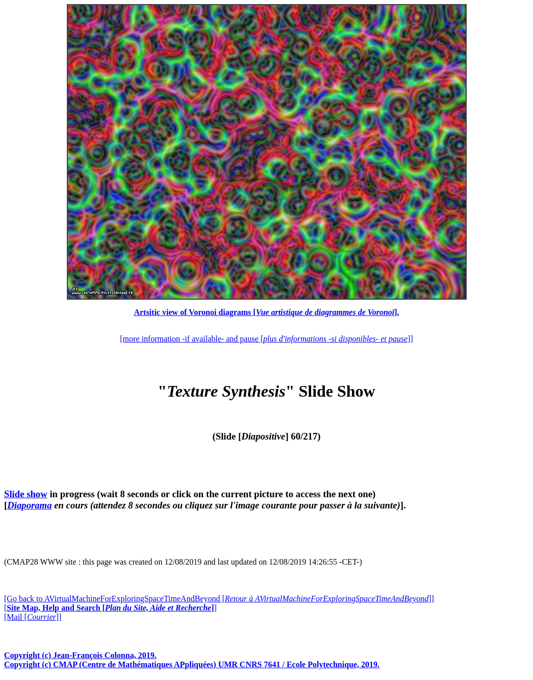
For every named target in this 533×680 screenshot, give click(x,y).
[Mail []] (32, 617)
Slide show (25, 494)
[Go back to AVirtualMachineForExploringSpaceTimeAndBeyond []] (219, 598)
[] (110, 607)
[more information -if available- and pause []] (266, 338)
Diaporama (29, 505)
